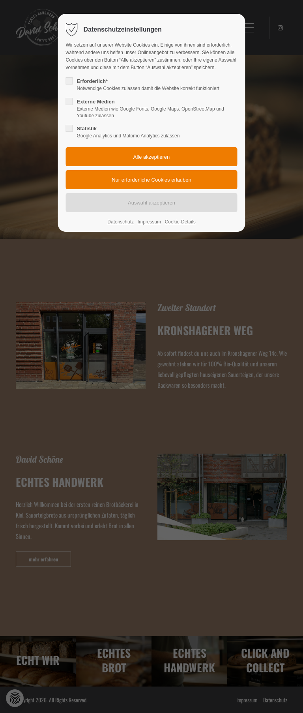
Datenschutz (120, 222)
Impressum (149, 222)
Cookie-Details (180, 222)
